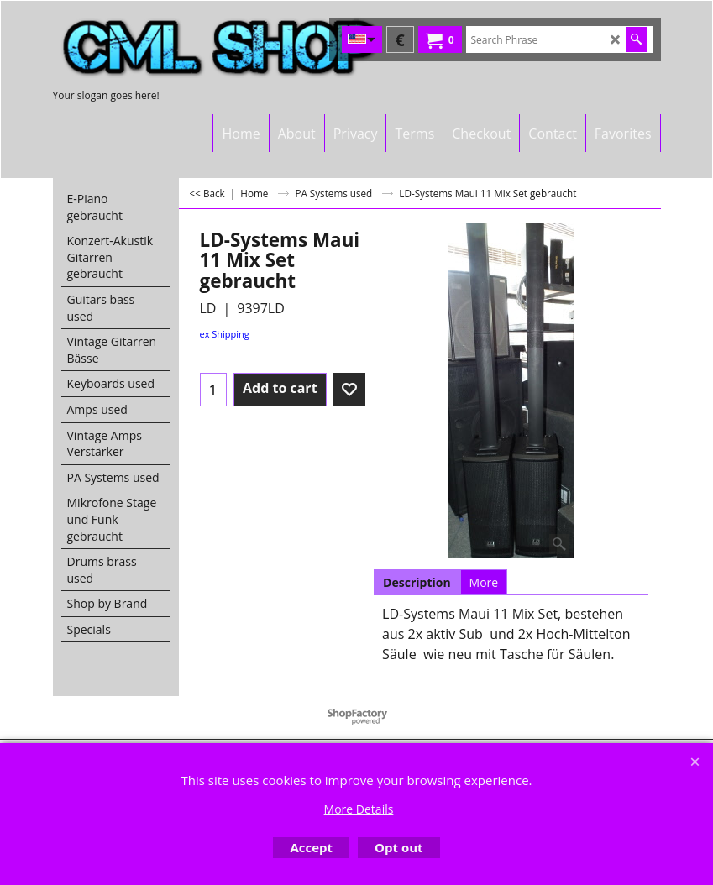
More (484, 582)
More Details (359, 809)
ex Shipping (224, 333)
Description (417, 582)
